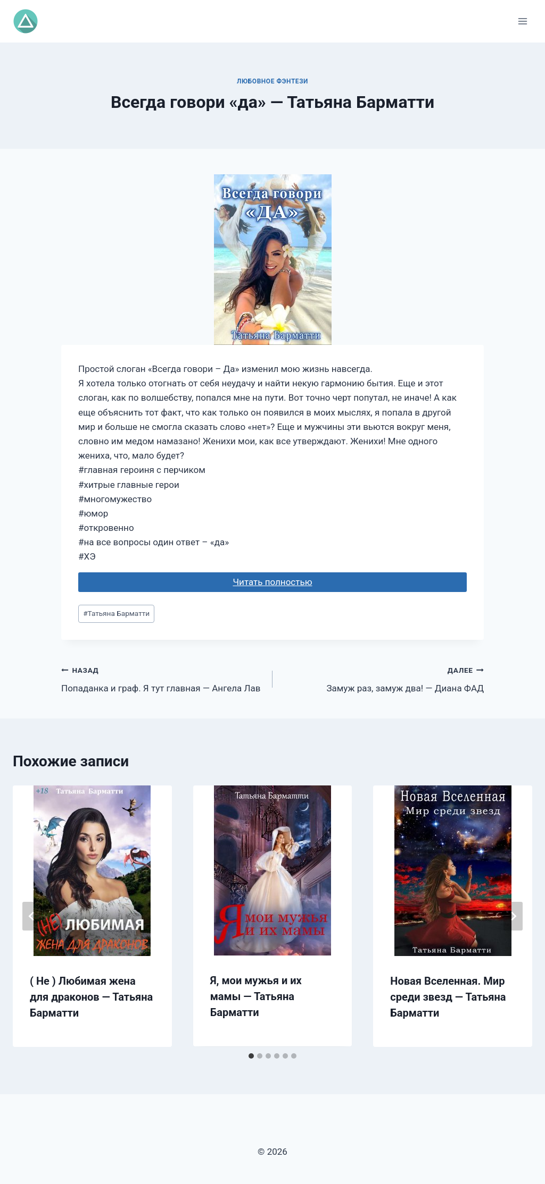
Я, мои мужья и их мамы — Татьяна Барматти (256, 996)
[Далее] (513, 916)
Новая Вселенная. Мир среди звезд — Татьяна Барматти (448, 997)
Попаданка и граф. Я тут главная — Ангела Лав (162, 678)
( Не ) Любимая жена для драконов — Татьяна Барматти (91, 997)
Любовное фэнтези (272, 81)
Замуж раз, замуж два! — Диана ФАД (383, 678)
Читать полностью (272, 582)
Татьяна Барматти (116, 613)
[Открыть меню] (522, 21)
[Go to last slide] (32, 916)
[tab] (251, 1056)
